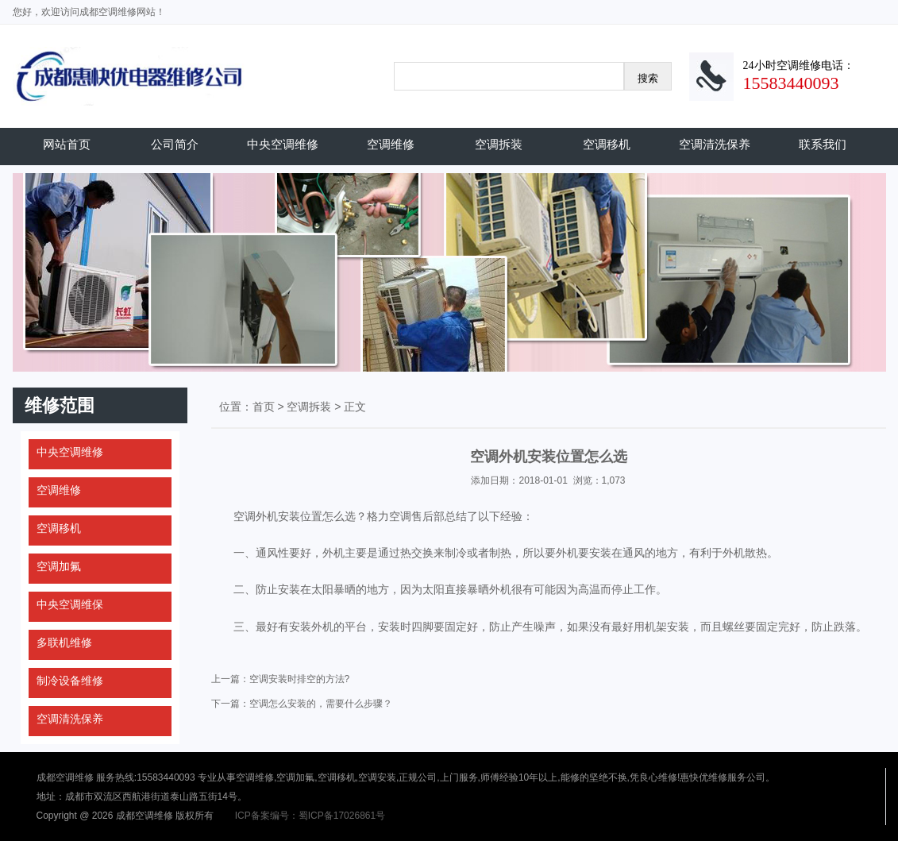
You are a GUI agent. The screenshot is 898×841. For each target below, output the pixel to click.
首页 (263, 406)
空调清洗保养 (714, 144)
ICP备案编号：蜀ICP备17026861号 (310, 815)
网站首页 (67, 144)
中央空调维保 (70, 604)
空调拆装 (498, 144)
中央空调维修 (282, 144)
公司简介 (174, 144)
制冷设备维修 (70, 680)
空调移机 (606, 144)
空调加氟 (59, 566)
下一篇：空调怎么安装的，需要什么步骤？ (301, 703)
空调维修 (390, 144)
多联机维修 (64, 642)
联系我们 (822, 144)
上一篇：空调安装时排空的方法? (280, 679)
